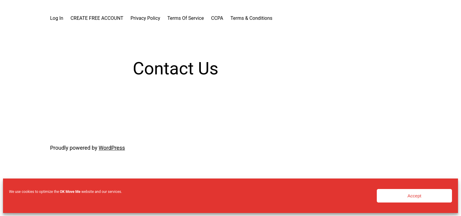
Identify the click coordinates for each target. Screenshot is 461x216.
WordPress (112, 148)
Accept (414, 195)
